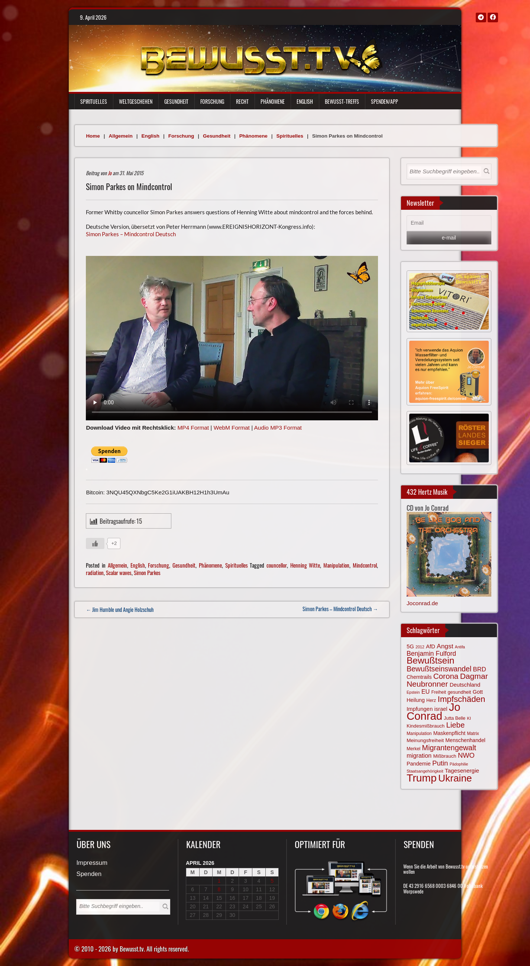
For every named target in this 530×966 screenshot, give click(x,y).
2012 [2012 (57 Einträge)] (420, 647)
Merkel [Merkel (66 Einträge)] (413, 748)
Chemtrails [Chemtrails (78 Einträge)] (419, 677)
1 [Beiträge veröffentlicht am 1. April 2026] (219, 881)
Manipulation (336, 565)
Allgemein (120, 136)
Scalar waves (119, 572)
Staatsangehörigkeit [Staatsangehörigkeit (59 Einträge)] (425, 771)
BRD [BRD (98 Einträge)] (479, 669)
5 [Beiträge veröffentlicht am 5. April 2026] (272, 881)
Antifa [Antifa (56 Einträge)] (460, 647)
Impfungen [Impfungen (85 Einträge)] (420, 709)
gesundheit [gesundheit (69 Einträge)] (459, 692)
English (305, 101)
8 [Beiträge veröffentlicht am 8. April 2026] (219, 889)
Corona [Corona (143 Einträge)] (446, 676)
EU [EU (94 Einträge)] (425, 691)
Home (93, 136)
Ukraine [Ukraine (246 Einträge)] (455, 778)
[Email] (449, 223)
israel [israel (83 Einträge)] (440, 709)
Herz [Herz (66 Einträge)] (431, 700)
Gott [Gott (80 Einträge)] (478, 692)
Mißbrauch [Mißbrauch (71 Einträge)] (444, 756)
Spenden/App (384, 101)
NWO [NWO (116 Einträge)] (466, 755)
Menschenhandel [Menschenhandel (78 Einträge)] (465, 740)
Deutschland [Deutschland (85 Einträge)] (465, 685)
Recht (242, 101)
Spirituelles (93, 101)
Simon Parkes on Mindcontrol (129, 186)
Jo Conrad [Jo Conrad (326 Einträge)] (433, 711)
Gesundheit (176, 101)
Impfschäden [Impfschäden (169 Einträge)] (461, 699)
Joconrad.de (422, 603)
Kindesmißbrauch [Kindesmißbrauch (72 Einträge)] (426, 726)
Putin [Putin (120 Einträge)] (440, 763)
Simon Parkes (147, 572)
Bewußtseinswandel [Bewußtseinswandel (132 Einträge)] (439, 669)
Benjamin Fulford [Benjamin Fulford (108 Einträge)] (431, 653)
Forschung (212, 101)
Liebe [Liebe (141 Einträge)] (455, 725)
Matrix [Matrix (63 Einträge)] (473, 733)
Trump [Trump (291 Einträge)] (422, 778)
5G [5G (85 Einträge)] (410, 646)
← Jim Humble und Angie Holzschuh (119, 609)
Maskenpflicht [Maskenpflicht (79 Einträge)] (449, 733)
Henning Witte (305, 565)
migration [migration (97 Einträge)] (419, 755)
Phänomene (273, 101)
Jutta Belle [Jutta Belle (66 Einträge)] (454, 718)
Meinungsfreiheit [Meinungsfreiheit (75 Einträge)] (425, 740)
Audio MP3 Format (278, 427)
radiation (95, 572)
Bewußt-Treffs (342, 101)
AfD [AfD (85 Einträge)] (430, 646)
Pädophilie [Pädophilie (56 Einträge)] (459, 764)
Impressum (91, 863)
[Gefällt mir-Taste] (95, 543)
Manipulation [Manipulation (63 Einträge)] (419, 733)
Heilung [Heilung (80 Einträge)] (416, 700)
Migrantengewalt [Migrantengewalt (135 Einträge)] (449, 748)
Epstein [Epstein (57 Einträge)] (413, 692)
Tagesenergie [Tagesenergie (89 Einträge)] (462, 770)
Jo (110, 173)
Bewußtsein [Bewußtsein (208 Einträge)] (431, 660)
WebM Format (232, 427)
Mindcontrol (365, 565)
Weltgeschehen (135, 101)
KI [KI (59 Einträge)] (469, 718)
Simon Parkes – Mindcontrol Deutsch (131, 234)
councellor (276, 565)
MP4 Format (193, 427)
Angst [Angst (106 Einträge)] (445, 646)
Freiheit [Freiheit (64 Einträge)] (438, 692)
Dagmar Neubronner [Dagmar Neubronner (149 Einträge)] (447, 680)
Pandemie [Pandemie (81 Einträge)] (419, 764)
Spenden (88, 874)
